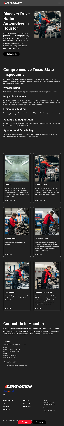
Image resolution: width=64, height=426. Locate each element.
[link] (17, 386)
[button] (12, 3)
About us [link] (6, 404)
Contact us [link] (6, 409)
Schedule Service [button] (11, 54)
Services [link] (6, 406)
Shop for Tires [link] (28, 404)
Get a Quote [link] (27, 406)
